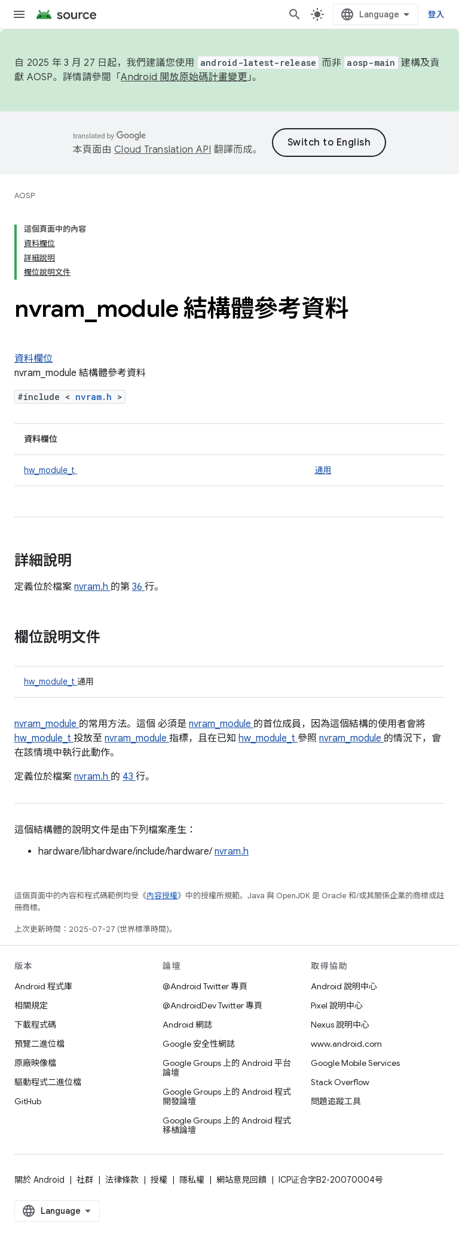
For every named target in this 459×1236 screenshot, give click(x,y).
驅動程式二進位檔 (47, 1082)
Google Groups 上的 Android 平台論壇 (227, 1068)
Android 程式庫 (43, 986)
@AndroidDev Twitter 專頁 (212, 1005)
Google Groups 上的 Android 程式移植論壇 (227, 1125)
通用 (322, 470)
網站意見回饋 (241, 1179)
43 (129, 777)
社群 (84, 1179)
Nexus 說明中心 (340, 1024)
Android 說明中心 (344, 986)
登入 (436, 14)
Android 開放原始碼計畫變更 (184, 77)
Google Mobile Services (355, 1063)
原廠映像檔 (35, 1063)
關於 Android (39, 1179)
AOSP (24, 195)
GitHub (27, 1101)
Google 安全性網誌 (199, 1043)
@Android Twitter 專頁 (205, 986)
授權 (159, 1179)
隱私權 (191, 1179)
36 (138, 587)
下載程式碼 (35, 1024)
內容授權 (162, 895)
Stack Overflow (340, 1082)
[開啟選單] (19, 14)
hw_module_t (50, 470)
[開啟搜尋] (294, 14)
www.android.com (346, 1043)
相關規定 (31, 1005)
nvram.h (96, 396)
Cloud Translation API (162, 150)
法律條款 (122, 1179)
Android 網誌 (187, 1024)
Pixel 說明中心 (337, 1005)
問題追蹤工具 (336, 1101)
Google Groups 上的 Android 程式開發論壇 (227, 1096)
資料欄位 (33, 359)
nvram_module (46, 724)
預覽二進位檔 (39, 1043)
